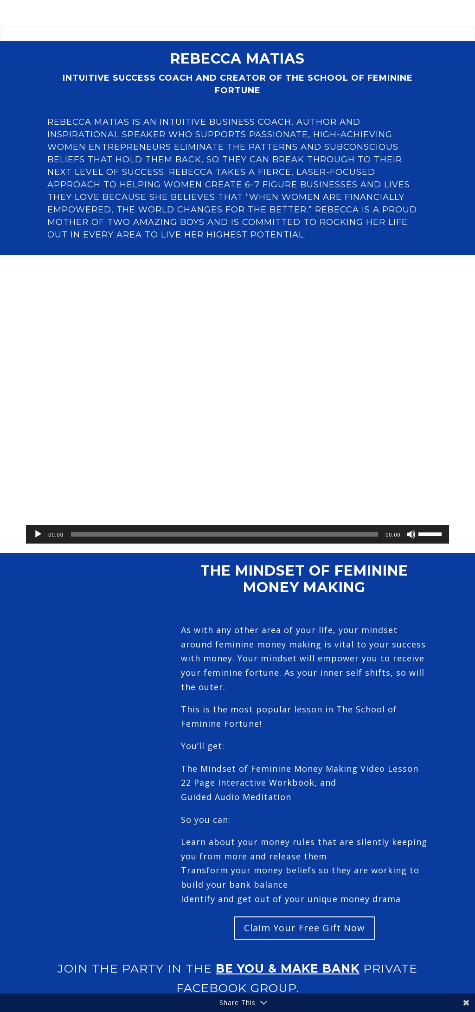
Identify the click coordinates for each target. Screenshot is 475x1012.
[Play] (38, 534)
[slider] (224, 534)
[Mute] (411, 534)
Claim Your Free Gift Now (304, 928)
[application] (237, 534)
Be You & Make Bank (287, 968)
